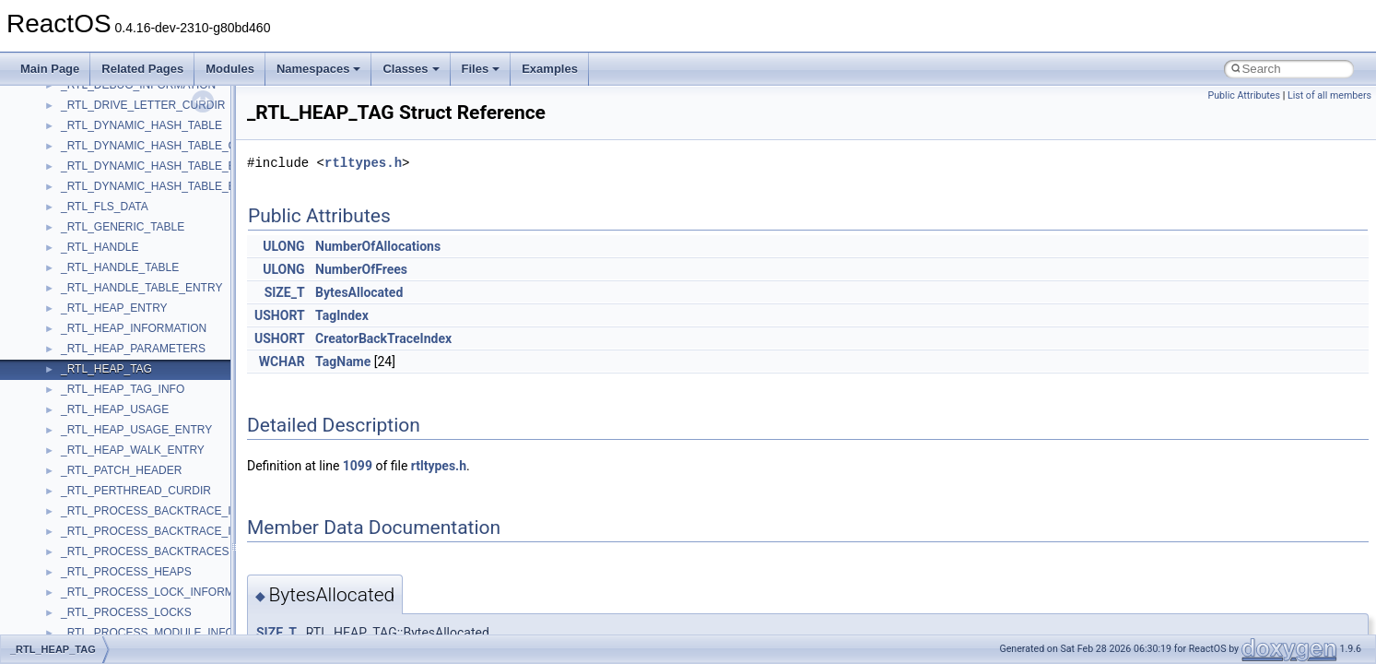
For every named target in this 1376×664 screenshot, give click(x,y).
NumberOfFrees (361, 269)
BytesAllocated (359, 292)
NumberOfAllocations (378, 246)
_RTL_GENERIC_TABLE (122, 226)
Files (481, 69)
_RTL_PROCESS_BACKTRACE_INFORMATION (182, 510)
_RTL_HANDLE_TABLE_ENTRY (141, 287)
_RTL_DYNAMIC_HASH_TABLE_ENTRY (163, 166)
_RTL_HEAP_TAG (106, 368)
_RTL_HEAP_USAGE (115, 409)
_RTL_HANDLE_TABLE (120, 267)
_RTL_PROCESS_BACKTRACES (145, 551)
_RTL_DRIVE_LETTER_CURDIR (143, 105)
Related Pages (142, 69)
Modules (230, 69)
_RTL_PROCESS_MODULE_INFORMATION (172, 632)
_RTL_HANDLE (99, 247)
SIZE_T (285, 292)
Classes (410, 69)
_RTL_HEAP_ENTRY (114, 308)
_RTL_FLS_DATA (104, 206)
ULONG (283, 246)
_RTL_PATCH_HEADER (121, 470)
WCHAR (282, 361)
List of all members (1329, 95)
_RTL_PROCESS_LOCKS (126, 612)
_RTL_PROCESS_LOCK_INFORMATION (164, 592)
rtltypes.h (363, 163)
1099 (357, 465)
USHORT (279, 315)
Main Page (49, 69)
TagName (342, 361)
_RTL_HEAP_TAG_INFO (122, 389)
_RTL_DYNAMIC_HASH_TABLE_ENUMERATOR (183, 186)
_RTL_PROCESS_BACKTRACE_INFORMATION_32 (192, 531)
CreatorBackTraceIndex (383, 338)
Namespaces (318, 69)
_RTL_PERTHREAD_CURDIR (136, 490)
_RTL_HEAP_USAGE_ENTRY (136, 429)
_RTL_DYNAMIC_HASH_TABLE (141, 125)
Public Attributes (1243, 95)
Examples (550, 69)
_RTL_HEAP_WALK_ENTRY (133, 450)
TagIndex (342, 315)
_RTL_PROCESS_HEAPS (126, 571)
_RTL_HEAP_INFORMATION (133, 328)
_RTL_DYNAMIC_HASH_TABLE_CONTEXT (171, 145)
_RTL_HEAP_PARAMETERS (133, 348)
